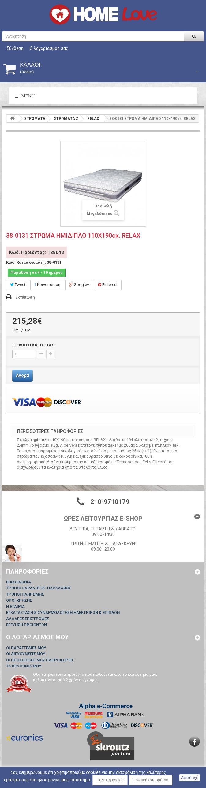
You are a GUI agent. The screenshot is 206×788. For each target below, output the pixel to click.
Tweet (17, 284)
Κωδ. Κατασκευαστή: (26, 262)
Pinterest (108, 284)
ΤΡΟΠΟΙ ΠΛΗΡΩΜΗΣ (25, 594)
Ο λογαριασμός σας (49, 48)
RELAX (93, 119)
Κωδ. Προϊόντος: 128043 (36, 252)
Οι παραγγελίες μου (26, 647)
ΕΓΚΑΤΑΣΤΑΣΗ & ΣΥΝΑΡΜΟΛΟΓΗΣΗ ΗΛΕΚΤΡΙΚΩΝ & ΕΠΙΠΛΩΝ (63, 612)
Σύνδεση (15, 48)
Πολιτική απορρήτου (150, 780)
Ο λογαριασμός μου (37, 637)
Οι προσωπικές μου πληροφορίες (40, 660)
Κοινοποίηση (47, 284)
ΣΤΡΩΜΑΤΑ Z (66, 119)
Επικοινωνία (18, 582)
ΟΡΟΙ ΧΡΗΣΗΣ (19, 600)
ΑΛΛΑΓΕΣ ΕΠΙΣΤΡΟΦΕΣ (27, 618)
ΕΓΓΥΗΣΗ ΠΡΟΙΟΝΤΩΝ (26, 625)
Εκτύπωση (25, 297)
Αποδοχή (189, 777)
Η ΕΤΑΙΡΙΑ (15, 606)
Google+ (79, 284)
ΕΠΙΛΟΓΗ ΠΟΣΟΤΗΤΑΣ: (33, 345)
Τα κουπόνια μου (23, 666)
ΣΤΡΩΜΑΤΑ (34, 119)
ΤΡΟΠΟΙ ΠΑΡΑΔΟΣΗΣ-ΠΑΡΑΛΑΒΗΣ (38, 588)
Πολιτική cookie (110, 780)
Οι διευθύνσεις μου (25, 654)
